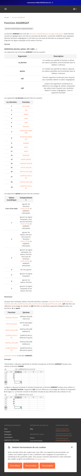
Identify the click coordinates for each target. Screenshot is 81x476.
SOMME (26, 143)
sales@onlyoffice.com (63, 431)
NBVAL (26, 114)
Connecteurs (8, 437)
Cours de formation (36, 441)
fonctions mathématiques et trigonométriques (19, 28)
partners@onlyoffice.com (64, 436)
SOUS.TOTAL (25, 209)
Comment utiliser (10, 356)
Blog (31, 429)
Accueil (6, 17)
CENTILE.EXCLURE (26, 182)
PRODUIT (26, 126)
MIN (26, 122)
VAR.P (26, 151)
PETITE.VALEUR (26, 167)
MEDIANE (26, 155)
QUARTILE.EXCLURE (26, 187)
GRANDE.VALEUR (26, 163)
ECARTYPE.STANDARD (26, 132)
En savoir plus (40, 459)
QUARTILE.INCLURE (26, 177)
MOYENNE (26, 106)
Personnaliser (31, 465)
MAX (26, 118)
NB (26, 110)
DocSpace (7, 432)
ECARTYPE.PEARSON (26, 138)
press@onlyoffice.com (63, 440)
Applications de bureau (11, 440)
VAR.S (26, 147)
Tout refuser (15, 465)
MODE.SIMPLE (26, 159)
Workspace (7, 434)
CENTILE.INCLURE (26, 172)
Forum (32, 438)
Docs (5, 429)
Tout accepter (47, 465)
